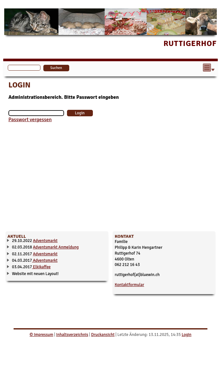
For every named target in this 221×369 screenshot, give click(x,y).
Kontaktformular (129, 284)
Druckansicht (102, 334)
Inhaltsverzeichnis (72, 334)
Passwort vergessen (30, 119)
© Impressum (41, 334)
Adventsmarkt (45, 240)
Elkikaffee (41, 267)
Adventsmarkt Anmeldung (56, 247)
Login (186, 334)
